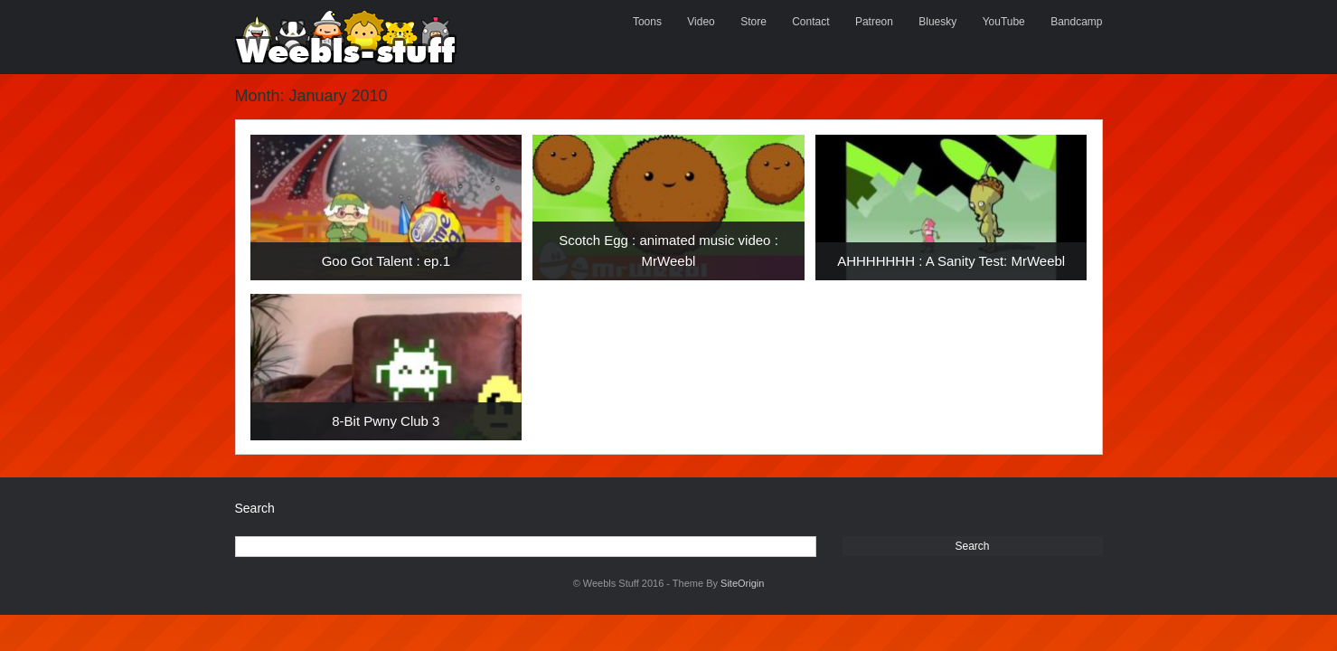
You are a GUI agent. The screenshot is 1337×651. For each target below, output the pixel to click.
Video (700, 21)
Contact (810, 21)
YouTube (1004, 21)
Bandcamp (1076, 21)
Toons (647, 21)
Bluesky (937, 21)
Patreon (874, 21)
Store (753, 21)
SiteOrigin (742, 583)
